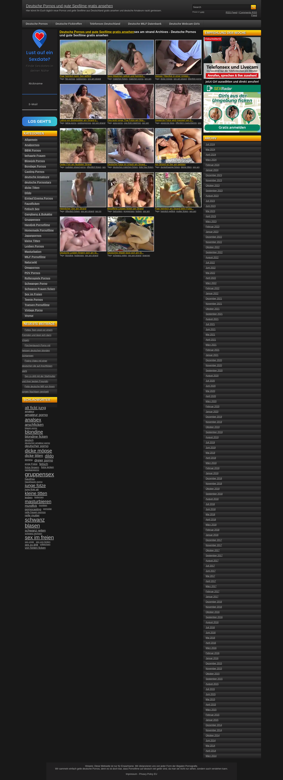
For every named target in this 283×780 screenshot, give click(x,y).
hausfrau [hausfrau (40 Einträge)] (30, 479)
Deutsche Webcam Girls (184, 23)
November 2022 (214, 242)
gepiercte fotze (167, 123)
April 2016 (211, 643)
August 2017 (212, 560)
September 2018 (214, 494)
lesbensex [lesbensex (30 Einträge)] (39, 497)
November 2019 (214, 422)
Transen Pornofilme (37, 304)
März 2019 (211, 463)
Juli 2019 (210, 442)
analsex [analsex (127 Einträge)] (33, 419)
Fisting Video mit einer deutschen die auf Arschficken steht (37, 366)
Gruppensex (32, 219)
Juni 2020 (211, 386)
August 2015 (212, 684)
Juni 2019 (211, 447)
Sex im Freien (33, 294)
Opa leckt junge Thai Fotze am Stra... (126, 120)
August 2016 (212, 622)
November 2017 (214, 545)
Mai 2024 (210, 149)
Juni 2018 (211, 509)
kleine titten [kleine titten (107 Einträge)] (36, 493)
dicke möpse (166, 79)
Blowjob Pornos (35, 161)
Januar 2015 (212, 720)
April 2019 (211, 458)
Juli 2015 (210, 689)
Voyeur (29, 315)
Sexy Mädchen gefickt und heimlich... (126, 76)
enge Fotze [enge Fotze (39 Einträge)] (31, 464)
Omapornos (32, 267)
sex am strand (94, 79)
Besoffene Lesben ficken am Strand (125, 208)
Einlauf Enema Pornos (39, 198)
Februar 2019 (213, 468)
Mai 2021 (210, 334)
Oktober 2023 (213, 185)
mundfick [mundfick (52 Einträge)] (31, 505)
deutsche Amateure (37, 177)
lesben (139, 211)
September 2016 (214, 617)
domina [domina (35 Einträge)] (29, 460)
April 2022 (211, 278)
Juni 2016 (211, 632)
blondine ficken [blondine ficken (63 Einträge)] (36, 437)
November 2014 (214, 730)
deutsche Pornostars (38, 182)
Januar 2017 (212, 596)
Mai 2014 (210, 745)
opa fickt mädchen (132, 123)
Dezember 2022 (214, 237)
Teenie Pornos (34, 299)
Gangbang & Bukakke (38, 214)
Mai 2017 (210, 576)
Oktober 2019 (213, 427)
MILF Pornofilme (35, 256)
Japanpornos (33, 235)
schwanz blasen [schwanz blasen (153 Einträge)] (35, 523)
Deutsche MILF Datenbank (144, 23)
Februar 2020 (213, 406)
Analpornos (32, 145)
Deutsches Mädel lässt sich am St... (125, 252)
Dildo (28, 193)
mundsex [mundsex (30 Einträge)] (43, 505)
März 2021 (211, 345)
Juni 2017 (211, 571)
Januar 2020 (212, 411)
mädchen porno (136, 79)
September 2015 (214, 679)
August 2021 (212, 319)
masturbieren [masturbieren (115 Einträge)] (38, 501)
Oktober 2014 (213, 735)
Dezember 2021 (214, 298)
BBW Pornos (33, 150)
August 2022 (212, 257)
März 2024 (211, 160)
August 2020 (212, 375)
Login (202, 12)
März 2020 (211, 401)
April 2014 (211, 751)
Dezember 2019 (214, 417)
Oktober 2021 (213, 309)
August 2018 (212, 499)
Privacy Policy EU (148, 774)
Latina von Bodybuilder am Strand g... (79, 120)
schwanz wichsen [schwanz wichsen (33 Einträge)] (33, 533)
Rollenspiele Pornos (38, 278)
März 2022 (211, 283)
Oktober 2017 (213, 550)
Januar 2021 (212, 355)
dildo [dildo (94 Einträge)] (49, 456)
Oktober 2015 (213, 673)
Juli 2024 (210, 144)
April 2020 (211, 396)
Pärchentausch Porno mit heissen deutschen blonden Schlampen (36, 350)
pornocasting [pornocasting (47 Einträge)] (33, 509)
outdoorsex (81, 79)
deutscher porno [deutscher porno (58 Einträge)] (37, 446)
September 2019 (214, 432)
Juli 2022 (210, 262)
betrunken (117, 211)
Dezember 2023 (214, 175)
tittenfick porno (195, 79)
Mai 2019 (210, 452)
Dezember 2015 (214, 663)
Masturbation (33, 251)
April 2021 (211, 339)
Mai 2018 (210, 514)
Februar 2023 (213, 226)
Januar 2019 (212, 473)
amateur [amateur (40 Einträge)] (29, 411)
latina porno (70, 123)
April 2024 (211, 154)
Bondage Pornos (35, 166)
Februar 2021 (213, 350)
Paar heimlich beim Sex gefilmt (75, 76)
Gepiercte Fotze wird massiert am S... (174, 120)
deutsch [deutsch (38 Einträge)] (29, 440)
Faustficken (32, 203)
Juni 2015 (211, 694)
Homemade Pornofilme (39, 230)
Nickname (36, 83)
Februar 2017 (213, 591)
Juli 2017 (210, 566)
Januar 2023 (212, 231)
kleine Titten (32, 240)
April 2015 (211, 704)
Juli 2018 (210, 504)
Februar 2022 (213, 288)
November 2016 (214, 607)
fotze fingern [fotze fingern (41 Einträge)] (32, 467)
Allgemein (31, 139)
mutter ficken (182, 211)
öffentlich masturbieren (186, 123)
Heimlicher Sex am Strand (73, 208)
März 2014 (211, 756)
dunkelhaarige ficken (170, 167)
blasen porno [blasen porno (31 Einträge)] (31, 428)
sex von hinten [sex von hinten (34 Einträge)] (43, 542)
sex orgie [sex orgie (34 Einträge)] (29, 542)
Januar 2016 (212, 658)
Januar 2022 (212, 293)
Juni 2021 (211, 329)
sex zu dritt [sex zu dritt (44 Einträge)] (31, 544)
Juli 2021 (210, 324)
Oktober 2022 (213, 247)
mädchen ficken (120, 79)
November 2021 (214, 303)
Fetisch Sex (32, 209)
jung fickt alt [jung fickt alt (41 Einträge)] (32, 489)
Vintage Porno (34, 310)
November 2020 (214, 365)
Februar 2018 (213, 530)
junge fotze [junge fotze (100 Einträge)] (35, 485)
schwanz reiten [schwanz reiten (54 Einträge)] (35, 530)
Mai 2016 (210, 637)
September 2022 (214, 252)
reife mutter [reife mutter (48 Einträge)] (32, 515)
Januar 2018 (212, 535)
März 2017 (211, 586)
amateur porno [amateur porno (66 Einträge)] (36, 415)
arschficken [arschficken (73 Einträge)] (34, 425)
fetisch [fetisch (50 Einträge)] (43, 464)
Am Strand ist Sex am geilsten (170, 164)
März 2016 (211, 648)
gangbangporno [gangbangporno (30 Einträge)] (32, 470)
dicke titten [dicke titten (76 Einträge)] (34, 456)
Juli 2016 (210, 627)
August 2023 (212, 196)
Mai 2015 (210, 699)
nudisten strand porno (75, 167)
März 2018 (211, 524)
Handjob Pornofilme (37, 225)
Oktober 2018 (213, 488)
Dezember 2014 (214, 725)
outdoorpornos (84, 123)
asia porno (118, 123)
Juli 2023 (210, 201)
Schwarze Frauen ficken (40, 288)
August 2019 (212, 437)
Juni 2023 (211, 206)
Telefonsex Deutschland (105, 23)
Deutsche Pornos (37, 23)
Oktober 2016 (213, 612)
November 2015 (214, 668)
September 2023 (214, 190)
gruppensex (129, 211)
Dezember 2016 (214, 602)
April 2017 (211, 581)
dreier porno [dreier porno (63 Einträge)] (43, 460)
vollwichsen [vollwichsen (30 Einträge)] (45, 544)
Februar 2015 (213, 715)
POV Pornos (32, 272)
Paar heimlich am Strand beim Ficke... (174, 208)
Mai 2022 (210, 273)
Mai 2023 (210, 211)
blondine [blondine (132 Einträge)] (34, 432)
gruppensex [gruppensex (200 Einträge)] (39, 474)
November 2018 (214, 483)
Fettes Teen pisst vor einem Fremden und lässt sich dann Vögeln (37, 335)
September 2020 (214, 370)
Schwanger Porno (36, 283)
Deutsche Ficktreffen (69, 23)
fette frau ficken (146, 167)
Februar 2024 (213, 165)
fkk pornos (70, 79)
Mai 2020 (210, 391)
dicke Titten (32, 187)
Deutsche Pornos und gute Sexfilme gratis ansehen (69, 6)
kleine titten (186, 167)
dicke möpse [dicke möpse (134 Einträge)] (38, 450)
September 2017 (214, 555)
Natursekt (31, 262)
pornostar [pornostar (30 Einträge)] (47, 509)
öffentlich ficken (94, 167)
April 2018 (211, 519)
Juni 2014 (211, 740)
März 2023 (211, 221)
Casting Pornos (34, 171)
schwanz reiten (120, 255)
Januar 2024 (212, 170)
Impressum (131, 774)
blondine (69, 255)
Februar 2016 (213, 653)
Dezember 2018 (214, 478)
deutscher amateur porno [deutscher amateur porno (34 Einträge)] (37, 443)
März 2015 (211, 709)
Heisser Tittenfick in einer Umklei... (172, 76)
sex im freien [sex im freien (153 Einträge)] (39, 537)
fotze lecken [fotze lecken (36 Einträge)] (47, 467)
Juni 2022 (211, 267)
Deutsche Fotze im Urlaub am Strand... (127, 164)
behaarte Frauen (35, 155)
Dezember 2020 (214, 360)
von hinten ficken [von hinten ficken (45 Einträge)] (35, 547)
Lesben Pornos (34, 246)
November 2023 (214, 180)
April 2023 (211, 216)
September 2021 (214, 314)
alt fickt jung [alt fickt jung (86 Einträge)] (35, 407)
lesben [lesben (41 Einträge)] (29, 497)
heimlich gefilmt (168, 211)
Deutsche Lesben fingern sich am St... (79, 252)
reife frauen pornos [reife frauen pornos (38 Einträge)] (35, 512)
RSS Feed (231, 12)
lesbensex (79, 255)
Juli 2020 (210, 381)
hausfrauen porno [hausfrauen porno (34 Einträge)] (33, 481)
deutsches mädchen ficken (125, 167)
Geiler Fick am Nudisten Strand (76, 164)
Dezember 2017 (214, 540)
